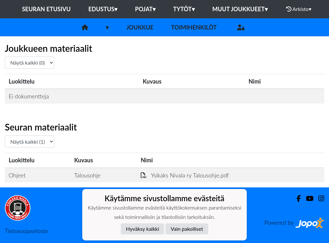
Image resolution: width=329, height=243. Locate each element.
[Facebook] (296, 198)
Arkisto (298, 9)
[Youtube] (307, 198)
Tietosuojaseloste (26, 230)
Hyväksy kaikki (142, 229)
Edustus (102, 9)
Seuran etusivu (46, 9)
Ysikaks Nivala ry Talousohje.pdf (185, 175)
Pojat (145, 9)
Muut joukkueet (240, 9)
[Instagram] (318, 198)
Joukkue (139, 27)
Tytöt (184, 9)
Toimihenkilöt (194, 27)
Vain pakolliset (187, 229)
